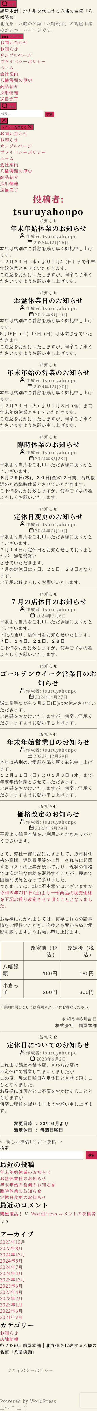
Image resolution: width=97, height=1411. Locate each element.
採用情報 (9, 92)
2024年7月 (11, 1267)
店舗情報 (9, 1339)
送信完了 (9, 99)
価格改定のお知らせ (48, 814)
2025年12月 (12, 1242)
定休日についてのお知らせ (48, 1045)
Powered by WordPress (28, 1401)
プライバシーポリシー (23, 61)
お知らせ (9, 49)
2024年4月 (11, 1274)
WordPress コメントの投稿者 (63, 1214)
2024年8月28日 (51, 458)
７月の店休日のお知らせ (48, 601)
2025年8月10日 (51, 314)
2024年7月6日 (51, 615)
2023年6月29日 (51, 828)
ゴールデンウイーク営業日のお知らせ (48, 678)
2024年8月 (11, 1261)
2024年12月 (12, 1255)
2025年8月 (11, 1248)
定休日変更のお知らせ (48, 516)
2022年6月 (11, 1311)
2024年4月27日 (51, 697)
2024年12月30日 (51, 386)
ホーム (7, 67)
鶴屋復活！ (11, 1214)
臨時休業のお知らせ (48, 444)
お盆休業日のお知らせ (48, 300)
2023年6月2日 (51, 1059)
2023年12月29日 (51, 756)
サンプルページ (16, 55)
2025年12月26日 (51, 242)
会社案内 (9, 74)
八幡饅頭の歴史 (16, 80)
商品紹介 (9, 86)
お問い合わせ (14, 42)
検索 (4, 1148)
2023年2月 (11, 1299)
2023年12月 (12, 1280)
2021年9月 (11, 1317)
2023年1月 (11, 1305)
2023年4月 (11, 1292)
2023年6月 (11, 1286)
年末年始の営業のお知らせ (48, 372)
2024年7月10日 (51, 530)
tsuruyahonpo (60, 236)
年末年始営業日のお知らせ (48, 742)
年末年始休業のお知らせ (48, 228)
